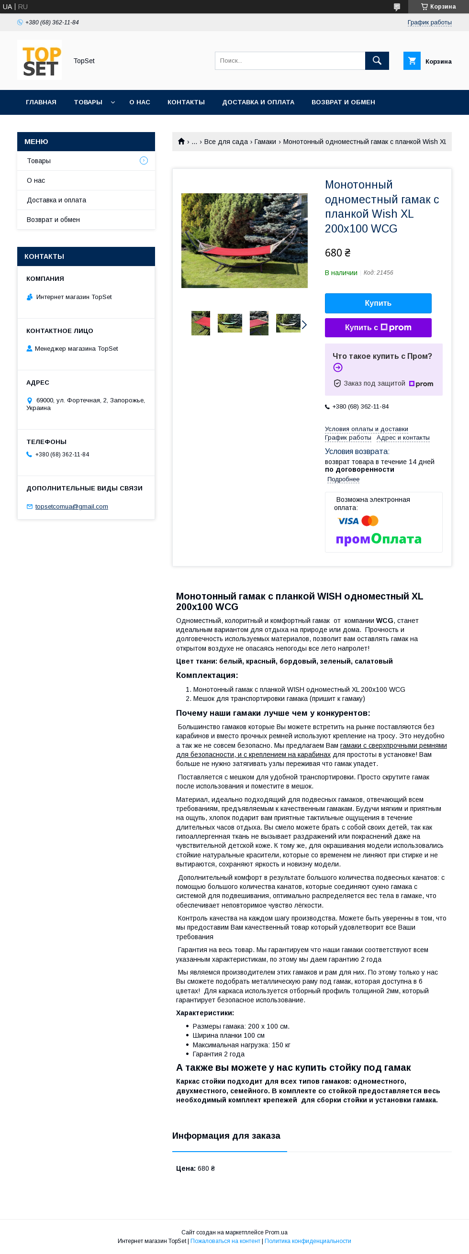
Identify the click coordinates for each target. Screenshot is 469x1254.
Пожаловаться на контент (225, 1241)
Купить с (378, 327)
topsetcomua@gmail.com (71, 506)
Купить (378, 303)
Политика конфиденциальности (308, 1241)
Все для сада (226, 141)
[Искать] (377, 61)
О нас (139, 102)
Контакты (186, 102)
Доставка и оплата (258, 102)
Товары (88, 102)
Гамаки (265, 141)
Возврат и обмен (343, 102)
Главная (41, 102)
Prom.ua (276, 1232)
